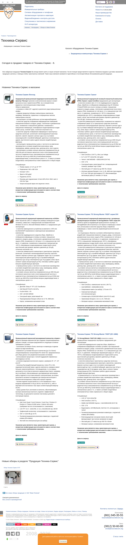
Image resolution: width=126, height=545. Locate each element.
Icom (18, 524)
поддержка (108, 7)
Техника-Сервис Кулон (25, 214)
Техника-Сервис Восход (25, 95)
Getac (39, 524)
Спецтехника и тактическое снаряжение (40, 21)
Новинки (27, 27)
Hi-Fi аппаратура (31, 24)
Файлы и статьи (76, 511)
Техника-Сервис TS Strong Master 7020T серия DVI (97, 214)
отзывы (108, 16)
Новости (98, 10)
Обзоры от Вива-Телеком (47, 27)
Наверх (120, 509)
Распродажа (35, 27)
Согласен (63, 541)
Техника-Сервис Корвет (25, 334)
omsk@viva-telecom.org (114, 529)
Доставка (99, 22)
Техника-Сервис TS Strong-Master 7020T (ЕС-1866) (97, 334)
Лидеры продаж (58, 511)
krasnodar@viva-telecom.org (112, 518)
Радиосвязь (29, 6)
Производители (11, 36)
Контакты (99, 7)
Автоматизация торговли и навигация (39, 15)
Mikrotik (47, 524)
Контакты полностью (108, 509)
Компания (99, 16)
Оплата (98, 19)
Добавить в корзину (24, 205)
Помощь (84, 511)
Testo (25, 524)
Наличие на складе (34, 511)
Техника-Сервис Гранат (86, 95)
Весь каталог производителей (12, 499)
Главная (3, 36)
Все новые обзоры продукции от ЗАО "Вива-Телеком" (23, 493)
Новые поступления (47, 511)
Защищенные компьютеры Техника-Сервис (88, 54)
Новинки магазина (11, 511)
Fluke (32, 524)
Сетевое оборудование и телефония (39, 12)
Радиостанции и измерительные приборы (58, 519)
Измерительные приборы (34, 9)
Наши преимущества (103, 13)
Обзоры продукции (22, 511)
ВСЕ (54, 524)
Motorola (10, 524)
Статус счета (118, 536)
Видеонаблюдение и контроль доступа (39, 18)
